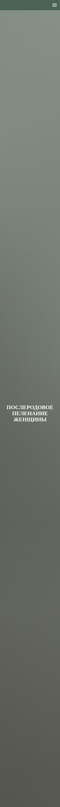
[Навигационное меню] (54, 5)
